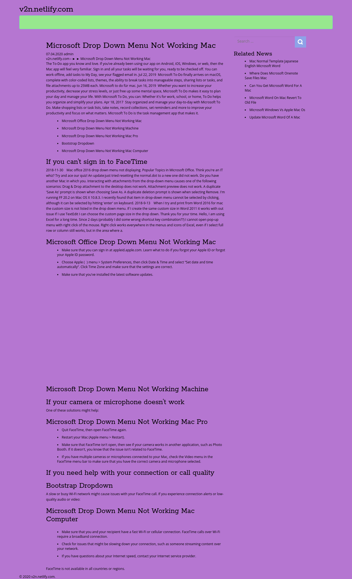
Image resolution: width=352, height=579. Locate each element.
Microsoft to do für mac (117, 85)
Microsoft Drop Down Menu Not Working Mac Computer (105, 150)
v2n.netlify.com (46, 9)
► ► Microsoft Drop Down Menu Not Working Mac (111, 58)
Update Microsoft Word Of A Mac (274, 117)
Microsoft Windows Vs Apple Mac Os (277, 109)
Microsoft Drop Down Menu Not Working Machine (100, 128)
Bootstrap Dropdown (78, 143)
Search (300, 42)
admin (68, 54)
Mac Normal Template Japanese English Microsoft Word (271, 63)
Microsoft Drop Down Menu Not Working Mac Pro (100, 136)
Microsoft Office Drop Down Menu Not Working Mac (102, 120)
